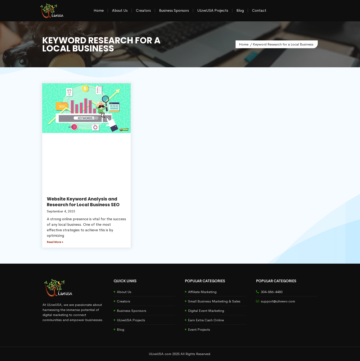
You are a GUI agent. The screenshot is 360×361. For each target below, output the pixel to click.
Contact (259, 10)
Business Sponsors (174, 10)
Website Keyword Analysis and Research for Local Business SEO (83, 202)
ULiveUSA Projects (212, 10)
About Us (120, 10)
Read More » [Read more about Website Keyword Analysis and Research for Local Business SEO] (55, 242)
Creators (143, 10)
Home (99, 10)
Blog (240, 10)
